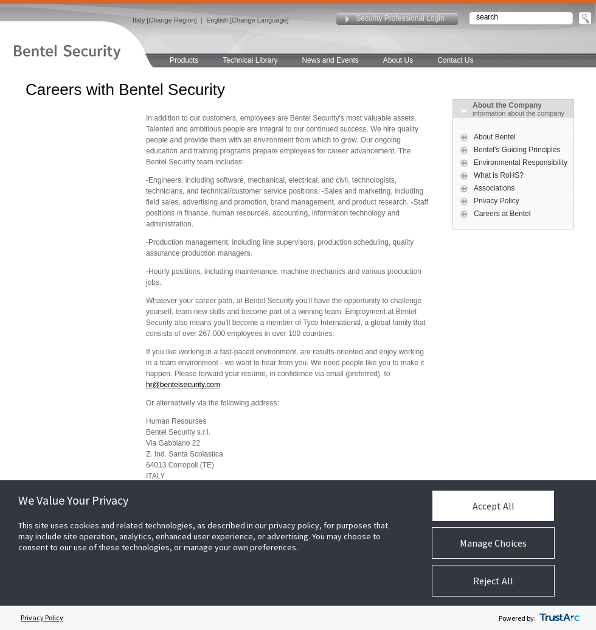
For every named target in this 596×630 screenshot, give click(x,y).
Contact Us (455, 60)
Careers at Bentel (502, 213)
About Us (398, 60)
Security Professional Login (400, 18)
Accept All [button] (494, 506)
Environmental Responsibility (520, 162)
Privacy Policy (496, 201)
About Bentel (495, 137)
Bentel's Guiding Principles (517, 149)
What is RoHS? (499, 175)
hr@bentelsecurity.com (183, 384)
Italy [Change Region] (165, 20)
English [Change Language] (247, 20)
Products (184, 60)
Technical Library (250, 60)
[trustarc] (559, 617)
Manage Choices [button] (493, 543)
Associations (494, 188)
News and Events (330, 60)
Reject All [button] (493, 581)
